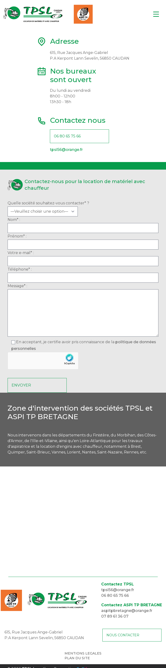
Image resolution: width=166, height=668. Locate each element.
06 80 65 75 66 (67, 136)
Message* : (83, 311)
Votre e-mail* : (83, 258)
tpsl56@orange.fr (66, 149)
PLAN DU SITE (77, 658)
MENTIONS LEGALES (83, 653)
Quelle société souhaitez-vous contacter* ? (83, 208)
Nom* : (83, 225)
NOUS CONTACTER (122, 635)
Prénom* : (83, 242)
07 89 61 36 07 (114, 616)
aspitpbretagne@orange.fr (126, 610)
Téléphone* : (83, 275)
